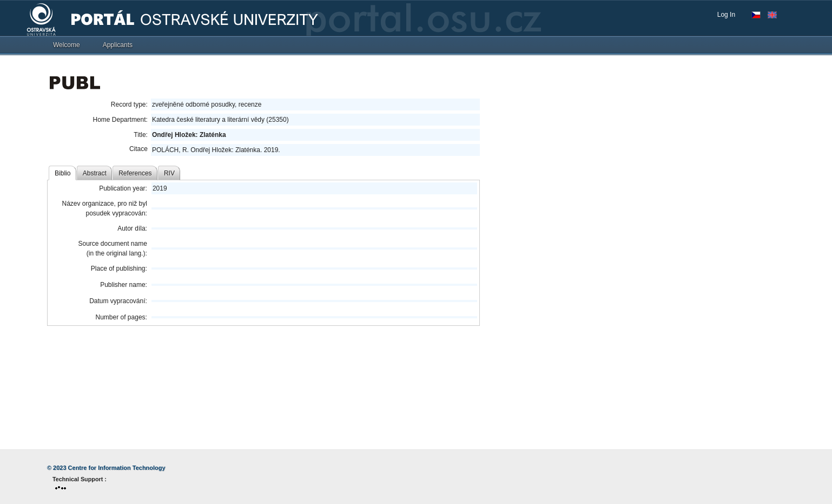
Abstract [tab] (95, 173)
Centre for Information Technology (117, 467)
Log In (726, 14)
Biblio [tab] (62, 173)
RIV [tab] (169, 173)
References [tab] (134, 173)
